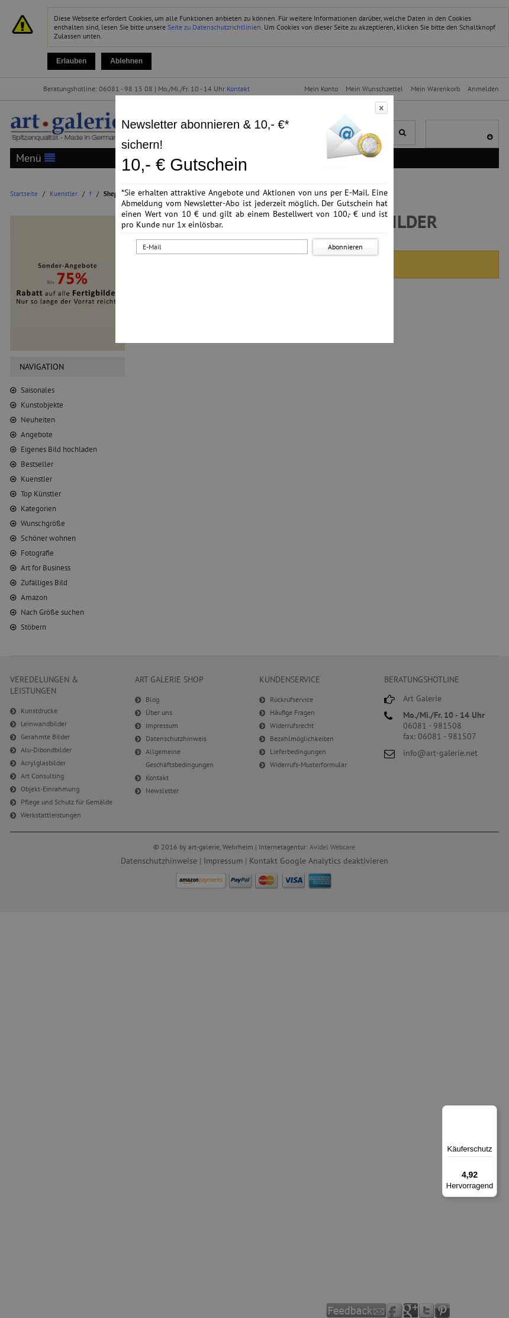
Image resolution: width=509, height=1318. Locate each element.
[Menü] (490, 1112)
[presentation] (257, 280)
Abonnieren (345, 246)
